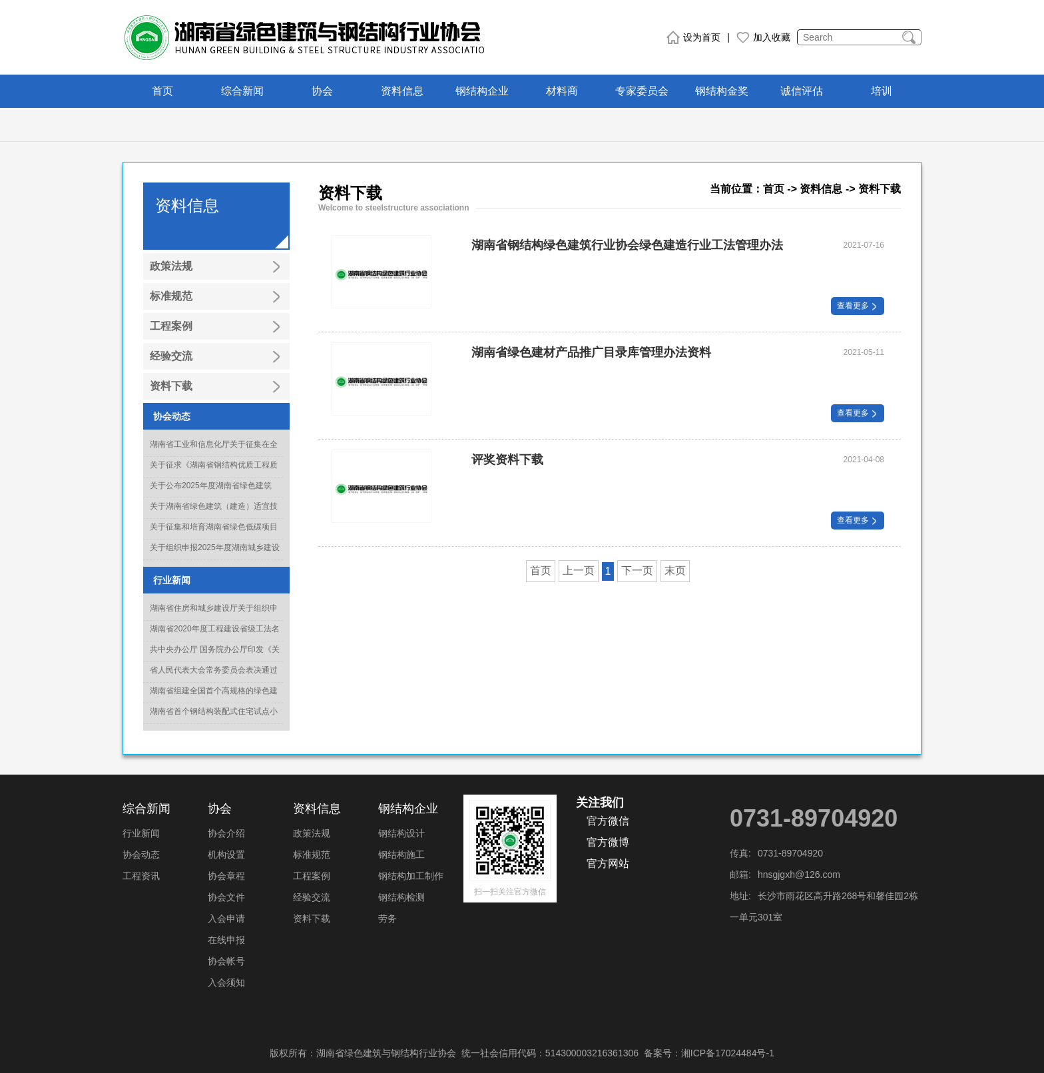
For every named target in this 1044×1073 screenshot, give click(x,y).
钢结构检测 (401, 897)
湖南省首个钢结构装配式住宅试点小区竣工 (214, 719)
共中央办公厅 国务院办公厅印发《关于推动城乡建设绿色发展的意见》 (215, 657)
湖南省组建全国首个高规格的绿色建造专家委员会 (214, 698)
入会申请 (226, 918)
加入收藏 (763, 37)
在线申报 (226, 939)
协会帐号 (226, 961)
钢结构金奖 (721, 91)
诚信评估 (801, 91)
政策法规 (311, 833)
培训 (881, 91)
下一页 (637, 570)
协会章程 (226, 876)
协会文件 (226, 897)
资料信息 (402, 91)
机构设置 (226, 854)
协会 (322, 91)
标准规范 (311, 854)
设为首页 (693, 37)
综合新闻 (242, 91)
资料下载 (311, 918)
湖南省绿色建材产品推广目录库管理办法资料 (591, 352)
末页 (675, 570)
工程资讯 (141, 876)
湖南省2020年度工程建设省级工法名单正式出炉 (215, 636)
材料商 (562, 91)
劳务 (387, 918)
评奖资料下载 (507, 459)
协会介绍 (226, 833)
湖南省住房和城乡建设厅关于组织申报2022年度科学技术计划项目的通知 (215, 616)
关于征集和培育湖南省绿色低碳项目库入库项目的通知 (214, 534)
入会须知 (226, 982)
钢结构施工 (401, 854)
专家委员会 (641, 91)
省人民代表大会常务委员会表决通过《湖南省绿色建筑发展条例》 (214, 678)
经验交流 (311, 897)
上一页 (579, 570)
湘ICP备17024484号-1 (727, 1053)
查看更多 (857, 305)
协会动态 (141, 854)
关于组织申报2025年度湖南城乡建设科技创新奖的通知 (215, 555)
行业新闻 (141, 833)
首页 (162, 91)
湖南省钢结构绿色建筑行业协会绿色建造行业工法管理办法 (627, 245)
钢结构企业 (482, 91)
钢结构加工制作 (410, 876)
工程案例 (311, 876)
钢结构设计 (401, 833)
